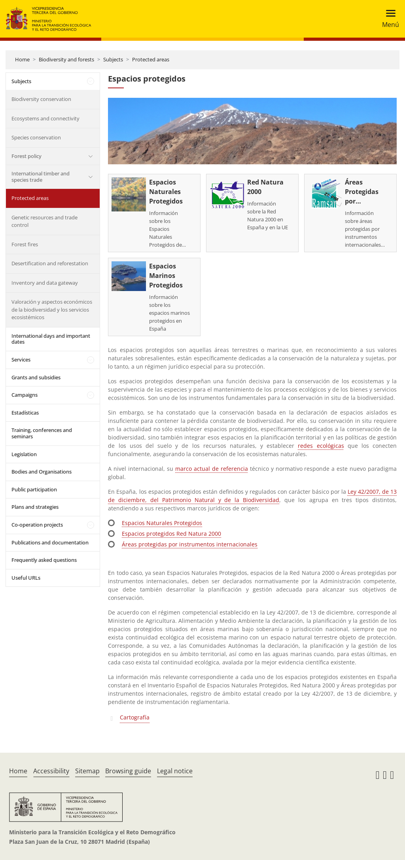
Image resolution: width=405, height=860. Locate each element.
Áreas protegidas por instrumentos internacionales (189, 544)
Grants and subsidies (36, 377)
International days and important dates (50, 339)
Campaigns (24, 394)
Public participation (34, 489)
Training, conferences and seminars (41, 433)
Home (22, 59)
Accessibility (51, 771)
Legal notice (175, 771)
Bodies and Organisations (41, 471)
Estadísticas (25, 412)
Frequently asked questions (44, 559)
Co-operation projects (37, 524)
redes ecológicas (321, 445)
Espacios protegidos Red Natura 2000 (171, 533)
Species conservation (36, 137)
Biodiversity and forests (66, 59)
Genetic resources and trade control (44, 221)
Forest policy (26, 156)
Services (20, 359)
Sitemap (87, 771)
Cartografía (135, 717)
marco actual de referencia (211, 468)
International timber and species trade (40, 176)
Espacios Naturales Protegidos (162, 523)
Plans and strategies (35, 506)
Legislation (24, 454)
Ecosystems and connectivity (45, 118)
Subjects (113, 59)
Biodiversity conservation (41, 99)
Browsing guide (128, 771)
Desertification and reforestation (49, 263)
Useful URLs (25, 577)
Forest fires (24, 244)
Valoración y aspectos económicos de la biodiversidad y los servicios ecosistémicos (51, 309)
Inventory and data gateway (44, 282)
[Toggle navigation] (388, 19)
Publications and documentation (50, 542)
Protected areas (150, 59)
